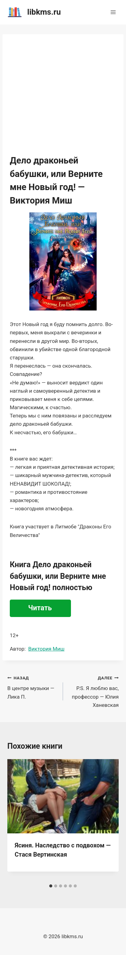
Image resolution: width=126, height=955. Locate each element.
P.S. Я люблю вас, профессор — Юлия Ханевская (93, 691)
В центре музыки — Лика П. (32, 687)
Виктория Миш (46, 649)
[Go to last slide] (18, 820)
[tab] (50, 885)
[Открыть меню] (113, 12)
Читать (40, 608)
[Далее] (107, 820)
